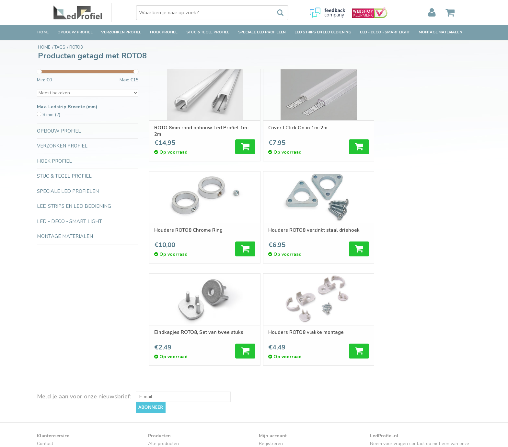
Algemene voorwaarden (62, 380)
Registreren (271, 341)
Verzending (48, 349)
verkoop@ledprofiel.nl (402, 367)
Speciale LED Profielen (262, 32)
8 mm (51, 115)
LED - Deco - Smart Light (385, 32)
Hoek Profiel (164, 32)
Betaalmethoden (54, 372)
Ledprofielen (161, 394)
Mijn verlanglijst (275, 364)
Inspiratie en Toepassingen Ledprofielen (189, 401)
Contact (45, 341)
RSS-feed (158, 372)
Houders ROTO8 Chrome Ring (344, 130)
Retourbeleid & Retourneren (66, 357)
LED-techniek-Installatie (173, 409)
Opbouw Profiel (74, 32)
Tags (153, 364)
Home (43, 32)
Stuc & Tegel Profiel (207, 32)
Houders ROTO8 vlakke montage (262, 233)
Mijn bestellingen (276, 349)
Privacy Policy (51, 387)
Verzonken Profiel (121, 32)
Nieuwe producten (167, 349)
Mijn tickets (270, 357)
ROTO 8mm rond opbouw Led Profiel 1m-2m (184, 130)
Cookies (45, 403)
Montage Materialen (440, 32)
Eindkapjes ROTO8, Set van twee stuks (186, 233)
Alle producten (163, 341)
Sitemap (45, 395)
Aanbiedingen (162, 357)
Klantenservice (52, 364)
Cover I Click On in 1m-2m (265, 127)
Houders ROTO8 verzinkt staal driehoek (425, 130)
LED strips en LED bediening (322, 32)
